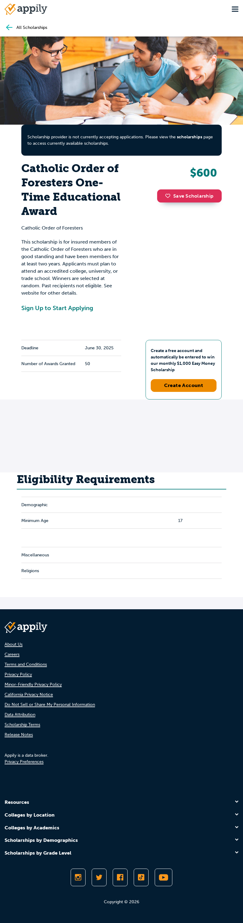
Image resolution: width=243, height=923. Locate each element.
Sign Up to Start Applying (57, 308)
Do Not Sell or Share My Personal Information (50, 704)
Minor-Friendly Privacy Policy (33, 684)
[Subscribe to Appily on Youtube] (163, 877)
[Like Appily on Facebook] (120, 877)
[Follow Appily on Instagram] (78, 877)
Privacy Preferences (24, 761)
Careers (12, 654)
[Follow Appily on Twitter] (99, 877)
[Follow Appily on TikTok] (141, 877)
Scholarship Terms (22, 724)
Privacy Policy (18, 674)
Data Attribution (20, 714)
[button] (169, 195)
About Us (14, 644)
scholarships (189, 137)
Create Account (183, 385)
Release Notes (19, 734)
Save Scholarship (189, 196)
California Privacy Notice (29, 694)
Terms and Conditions (26, 664)
